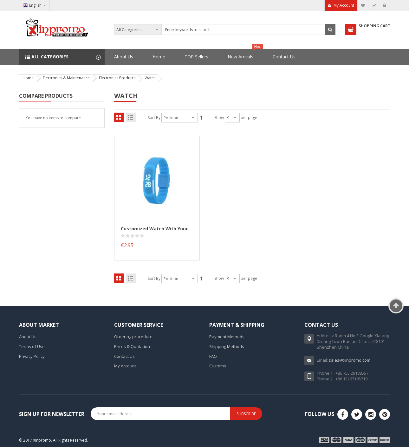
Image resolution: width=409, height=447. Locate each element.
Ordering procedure (133, 336)
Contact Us (124, 356)
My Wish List (363, 5)
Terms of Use (32, 346)
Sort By (154, 117)
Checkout (373, 5)
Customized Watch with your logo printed (169, 229)
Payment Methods (226, 336)
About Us (27, 336)
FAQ (213, 356)
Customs (217, 366)
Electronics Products (117, 78)
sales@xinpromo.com (349, 360)
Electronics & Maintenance (66, 78)
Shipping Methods (226, 346)
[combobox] (224, 29)
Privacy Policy (32, 356)
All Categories (49, 57)
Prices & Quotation (132, 346)
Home (28, 78)
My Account (344, 5)
